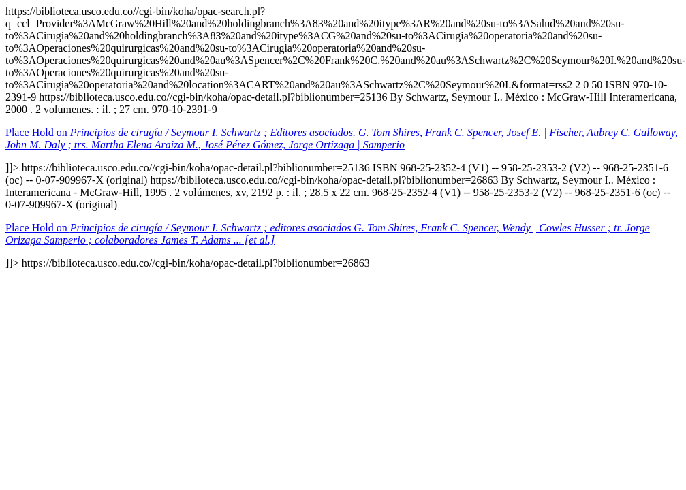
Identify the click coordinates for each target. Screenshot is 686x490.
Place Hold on (341, 138)
